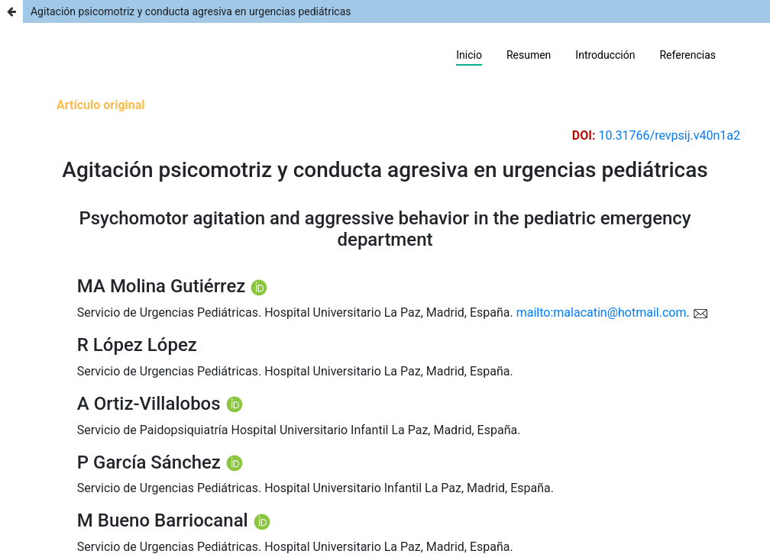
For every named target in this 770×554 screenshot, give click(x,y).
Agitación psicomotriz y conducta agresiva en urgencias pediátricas (191, 11)
